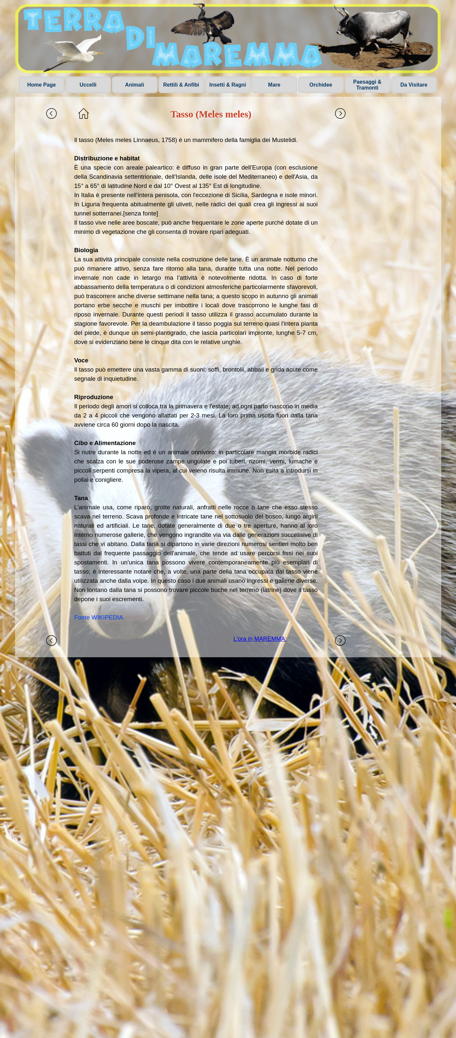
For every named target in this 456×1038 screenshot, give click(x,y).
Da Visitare (413, 85)
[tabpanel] (196, 378)
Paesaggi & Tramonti (367, 85)
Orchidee (320, 85)
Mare (274, 85)
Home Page (41, 85)
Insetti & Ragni (227, 85)
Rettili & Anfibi (181, 85)
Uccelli (88, 85)
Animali (134, 85)
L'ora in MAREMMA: (260, 639)
